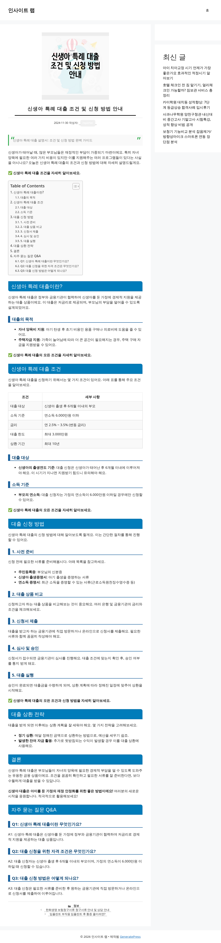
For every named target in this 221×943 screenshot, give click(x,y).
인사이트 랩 (21, 10)
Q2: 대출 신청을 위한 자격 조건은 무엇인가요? (49, 266)
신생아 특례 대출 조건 (28, 202)
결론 (17, 251)
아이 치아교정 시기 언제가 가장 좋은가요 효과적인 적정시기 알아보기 (187, 72)
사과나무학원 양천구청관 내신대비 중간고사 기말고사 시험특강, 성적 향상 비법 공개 (188, 119)
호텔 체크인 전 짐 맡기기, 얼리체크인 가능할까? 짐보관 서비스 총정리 (188, 90)
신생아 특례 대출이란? (29, 192)
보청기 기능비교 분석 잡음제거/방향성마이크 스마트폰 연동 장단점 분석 (187, 136)
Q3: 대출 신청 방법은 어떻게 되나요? (43, 271)
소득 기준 (26, 212)
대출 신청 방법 (23, 217)
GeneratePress (130, 937)
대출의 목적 (27, 197)
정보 (76, 906)
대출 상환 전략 (23, 246)
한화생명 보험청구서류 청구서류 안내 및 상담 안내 (77, 910)
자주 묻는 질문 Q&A (27, 256)
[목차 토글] (74, 186)
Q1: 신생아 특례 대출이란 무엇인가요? (44, 261)
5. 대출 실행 (28, 241)
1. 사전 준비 (28, 222)
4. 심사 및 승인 (29, 236)
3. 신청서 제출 (29, 231)
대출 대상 (26, 207)
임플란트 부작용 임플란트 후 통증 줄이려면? (77, 914)
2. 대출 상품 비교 (31, 227)
